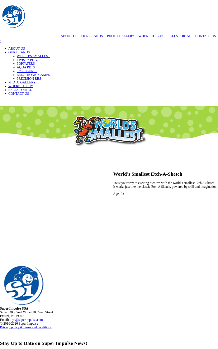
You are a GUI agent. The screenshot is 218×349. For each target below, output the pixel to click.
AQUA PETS (26, 67)
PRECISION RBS (29, 78)
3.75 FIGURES (27, 71)
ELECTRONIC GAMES (33, 75)
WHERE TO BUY (150, 36)
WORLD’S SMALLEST (33, 56)
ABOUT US (69, 36)
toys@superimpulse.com (26, 319)
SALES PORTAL (179, 36)
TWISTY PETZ (27, 60)
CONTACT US (205, 36)
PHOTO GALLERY (120, 36)
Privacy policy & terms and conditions (26, 327)
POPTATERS (26, 63)
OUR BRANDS (92, 36)
